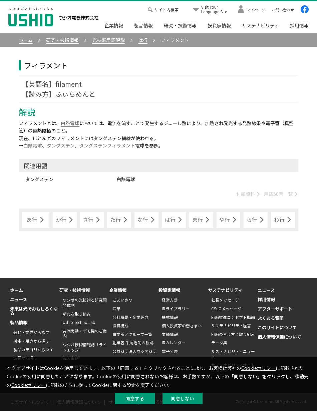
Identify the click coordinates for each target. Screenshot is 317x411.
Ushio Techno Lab (79, 322)
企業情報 (113, 25)
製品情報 (143, 25)
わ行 (283, 220)
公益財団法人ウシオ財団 (134, 351)
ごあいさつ (122, 300)
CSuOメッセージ (226, 308)
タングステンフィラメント (107, 145)
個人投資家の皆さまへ (182, 325)
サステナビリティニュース (233, 353)
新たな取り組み (77, 314)
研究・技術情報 (180, 25)
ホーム (16, 290)
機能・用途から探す (31, 341)
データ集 (219, 342)
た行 (119, 220)
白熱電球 (70, 123)
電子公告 (170, 351)
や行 (228, 220)
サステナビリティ (260, 25)
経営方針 (170, 300)
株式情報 (170, 317)
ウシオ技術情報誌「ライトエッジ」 (85, 347)
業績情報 (170, 334)
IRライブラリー (176, 308)
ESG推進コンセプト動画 (233, 317)
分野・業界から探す (31, 332)
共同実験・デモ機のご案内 (85, 333)
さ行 (92, 220)
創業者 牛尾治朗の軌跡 (132, 342)
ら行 (256, 220)
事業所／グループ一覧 (132, 334)
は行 (174, 220)
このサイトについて (277, 327)
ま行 (201, 220)
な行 (146, 220)
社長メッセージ (225, 300)
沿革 (116, 308)
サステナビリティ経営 (231, 325)
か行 (65, 220)
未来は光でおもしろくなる (34, 311)
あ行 (36, 220)
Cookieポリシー (258, 368)
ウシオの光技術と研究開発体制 (85, 302)
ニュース (18, 299)
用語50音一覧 (281, 193)
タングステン (60, 145)
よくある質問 (271, 318)
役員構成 (120, 325)
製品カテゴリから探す (33, 349)
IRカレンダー (174, 342)
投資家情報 (219, 25)
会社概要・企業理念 (130, 317)
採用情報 (299, 25)
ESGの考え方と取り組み (233, 334)
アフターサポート (275, 309)
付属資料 (248, 193)
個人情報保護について (279, 337)
